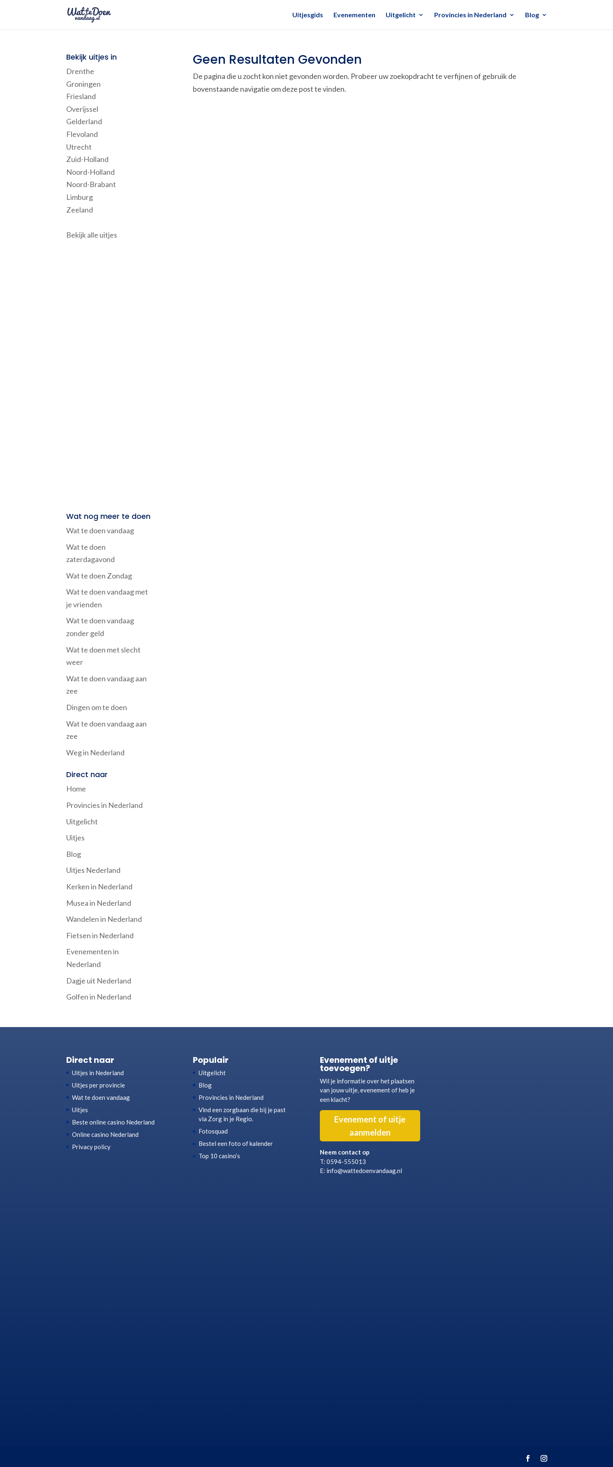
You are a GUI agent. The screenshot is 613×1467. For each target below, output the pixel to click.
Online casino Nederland (105, 1134)
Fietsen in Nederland (100, 935)
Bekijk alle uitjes (91, 234)
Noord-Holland (90, 171)
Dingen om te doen (96, 707)
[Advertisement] (110, 377)
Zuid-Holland (87, 159)
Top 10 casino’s (219, 1155)
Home (76, 788)
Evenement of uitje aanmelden (369, 1125)
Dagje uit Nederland (98, 980)
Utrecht (79, 146)
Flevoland (82, 134)
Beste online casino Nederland (113, 1122)
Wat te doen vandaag (100, 530)
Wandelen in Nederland (104, 918)
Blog (532, 15)
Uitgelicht (401, 15)
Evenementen (354, 15)
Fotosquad (213, 1131)
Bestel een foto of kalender (236, 1143)
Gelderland (84, 121)
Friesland (81, 96)
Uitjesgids (307, 15)
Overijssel (82, 108)
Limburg (79, 196)
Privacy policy (91, 1146)
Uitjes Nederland (93, 870)
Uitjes (75, 837)
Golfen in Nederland (98, 996)
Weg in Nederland (95, 752)
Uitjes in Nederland (98, 1072)
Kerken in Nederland (99, 886)
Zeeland (79, 209)
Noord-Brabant (91, 184)
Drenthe (80, 71)
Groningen (83, 83)
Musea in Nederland (98, 902)
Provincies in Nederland (470, 15)
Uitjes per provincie (98, 1085)
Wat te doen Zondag (99, 575)
